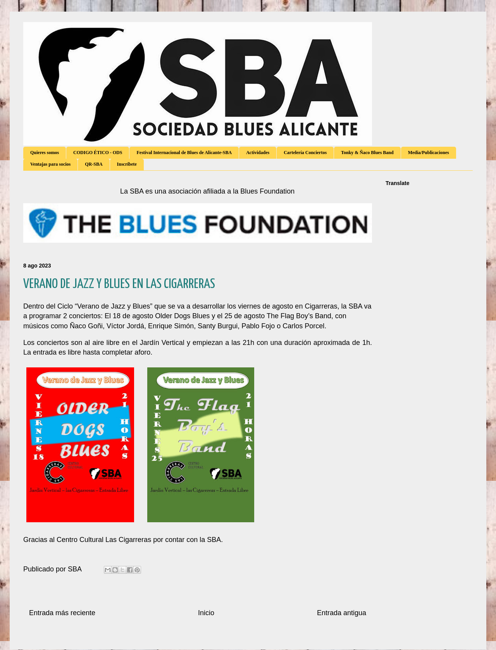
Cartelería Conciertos (305, 152)
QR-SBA (93, 164)
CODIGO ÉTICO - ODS (97, 152)
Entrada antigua (341, 613)
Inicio (206, 613)
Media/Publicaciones (428, 152)
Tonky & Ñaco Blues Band (367, 152)
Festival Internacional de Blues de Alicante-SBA (184, 152)
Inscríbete (127, 164)
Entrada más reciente (62, 613)
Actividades (257, 152)
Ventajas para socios (50, 164)
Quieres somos (44, 152)
